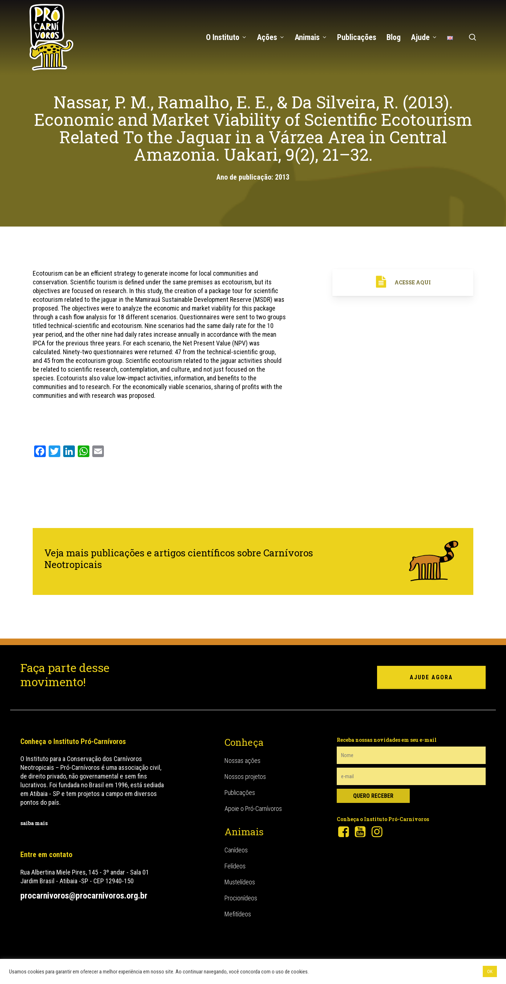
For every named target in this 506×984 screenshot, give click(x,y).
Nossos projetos (245, 776)
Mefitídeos (237, 914)
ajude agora (431, 677)
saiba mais (34, 823)
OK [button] (490, 971)
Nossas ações (242, 760)
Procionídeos (240, 898)
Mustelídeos (239, 882)
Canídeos (236, 850)
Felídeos (235, 866)
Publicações (239, 792)
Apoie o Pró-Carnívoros (253, 808)
